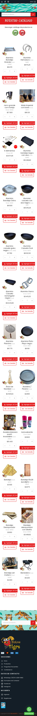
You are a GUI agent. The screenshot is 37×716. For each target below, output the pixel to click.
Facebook (5, 684)
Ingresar (5, 694)
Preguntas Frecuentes (9, 667)
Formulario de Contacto (10, 681)
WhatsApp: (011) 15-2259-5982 (12, 678)
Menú (32, 2)
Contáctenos (6, 670)
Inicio (4, 661)
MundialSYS (14, 713)
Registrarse (6, 698)
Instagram (6, 686)
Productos (6, 664)
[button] (33, 7)
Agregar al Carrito (11, 78)
